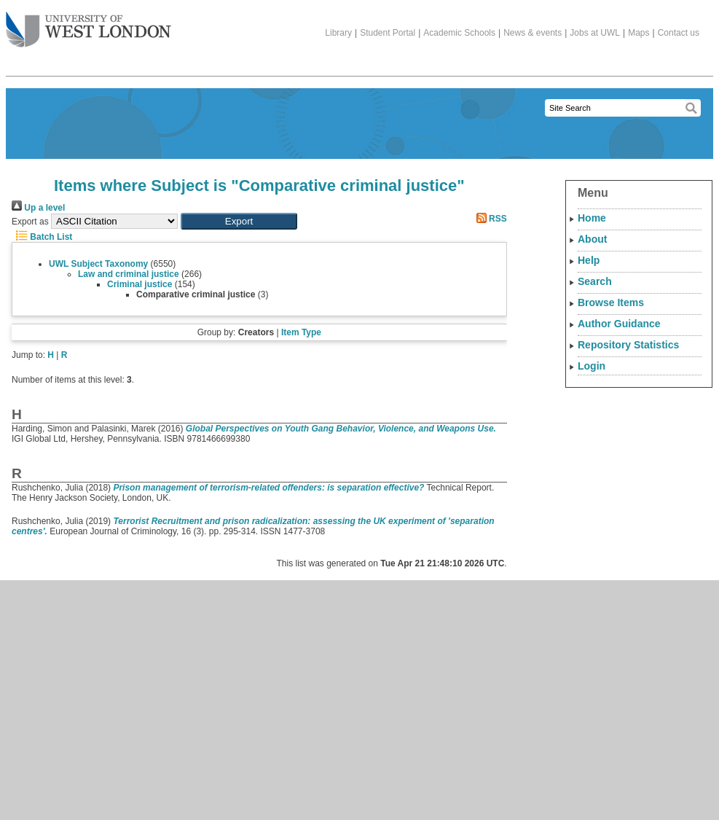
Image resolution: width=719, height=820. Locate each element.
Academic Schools (459, 33)
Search (595, 281)
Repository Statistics (628, 345)
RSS (489, 219)
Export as (30, 221)
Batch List (42, 237)
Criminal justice (139, 284)
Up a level (38, 208)
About (592, 239)
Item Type (301, 332)
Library (338, 33)
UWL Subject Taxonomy (98, 264)
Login (591, 366)
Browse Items (611, 302)
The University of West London (88, 24)
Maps (638, 33)
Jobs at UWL (595, 33)
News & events (532, 33)
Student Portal (387, 33)
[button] (239, 221)
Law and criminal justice (128, 274)
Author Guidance (619, 323)
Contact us (678, 33)
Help (589, 260)
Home (592, 218)
